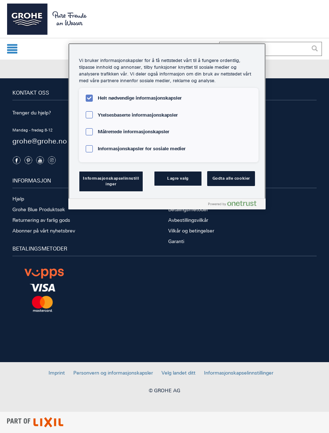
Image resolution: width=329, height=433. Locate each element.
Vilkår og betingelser (191, 231)
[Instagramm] (51, 160)
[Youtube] (40, 160)
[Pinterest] (28, 160)
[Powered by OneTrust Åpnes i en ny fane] (235, 205)
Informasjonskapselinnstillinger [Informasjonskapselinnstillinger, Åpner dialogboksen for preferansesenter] (111, 181)
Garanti (176, 241)
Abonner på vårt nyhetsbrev (43, 231)
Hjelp (18, 199)
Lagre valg (178, 178)
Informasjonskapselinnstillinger (238, 373)
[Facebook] (16, 160)
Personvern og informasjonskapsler (113, 373)
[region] (167, 126)
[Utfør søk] (314, 49)
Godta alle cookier (231, 178)
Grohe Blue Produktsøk (38, 209)
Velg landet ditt (178, 373)
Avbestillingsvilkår (188, 220)
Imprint (57, 373)
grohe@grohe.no (39, 141)
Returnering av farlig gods (41, 220)
